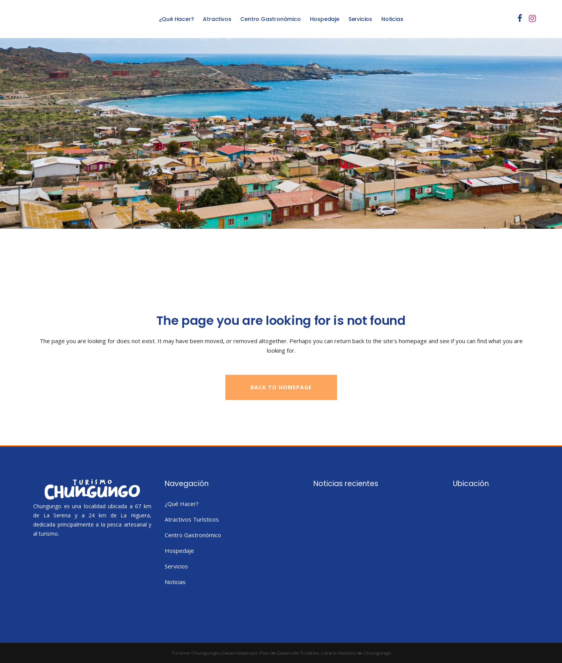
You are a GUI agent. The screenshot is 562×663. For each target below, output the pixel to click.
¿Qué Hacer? (182, 503)
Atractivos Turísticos (192, 519)
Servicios (176, 566)
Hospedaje (179, 550)
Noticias (175, 582)
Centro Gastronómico (193, 535)
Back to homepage (281, 387)
